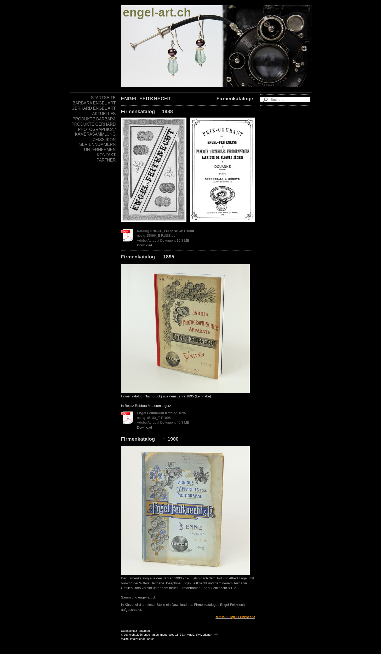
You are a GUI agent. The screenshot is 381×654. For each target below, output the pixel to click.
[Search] (285, 99)
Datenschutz (129, 630)
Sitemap (144, 630)
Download (144, 245)
